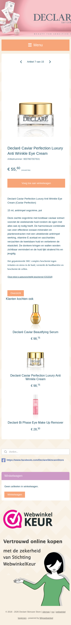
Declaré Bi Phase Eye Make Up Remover (35, 422)
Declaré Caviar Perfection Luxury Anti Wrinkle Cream (35, 377)
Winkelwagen (14, 494)
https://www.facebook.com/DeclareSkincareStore (33, 460)
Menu (35, 45)
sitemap (46, 612)
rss (52, 612)
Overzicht (15, 293)
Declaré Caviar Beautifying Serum (35, 332)
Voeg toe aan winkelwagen (36, 183)
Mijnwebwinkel (46, 618)
